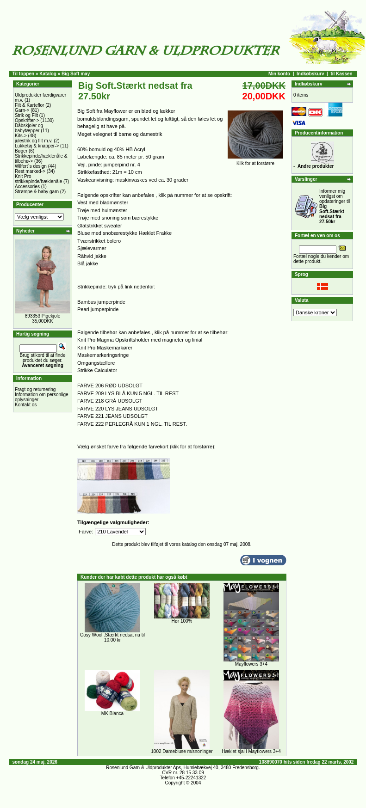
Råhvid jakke (91, 256)
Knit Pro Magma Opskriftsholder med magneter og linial (139, 340)
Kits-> (21, 135)
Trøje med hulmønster (102, 210)
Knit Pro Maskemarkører (104, 347)
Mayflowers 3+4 (251, 664)
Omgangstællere (96, 363)
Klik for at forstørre (255, 161)
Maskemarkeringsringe (103, 355)
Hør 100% (181, 621)
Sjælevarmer (91, 248)
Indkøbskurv (310, 73)
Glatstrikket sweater (99, 225)
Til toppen (23, 73)
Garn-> (22, 110)
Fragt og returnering (35, 389)
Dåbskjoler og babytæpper (29, 128)
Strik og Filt (26, 115)
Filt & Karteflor (29, 105)
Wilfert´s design (31, 166)
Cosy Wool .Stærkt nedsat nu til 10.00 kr (112, 637)
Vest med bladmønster (102, 202)
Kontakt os (26, 404)
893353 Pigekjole (43, 315)
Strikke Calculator (97, 370)
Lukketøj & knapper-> (37, 145)
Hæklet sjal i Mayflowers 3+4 (251, 751)
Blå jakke (87, 263)
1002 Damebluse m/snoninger (181, 751)
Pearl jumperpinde (97, 309)
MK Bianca (112, 713)
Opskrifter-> (27, 120)
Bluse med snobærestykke (107, 233)
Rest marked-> (30, 171)
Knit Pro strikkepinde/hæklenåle (38, 179)
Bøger (21, 150)
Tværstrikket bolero (99, 241)
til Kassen (341, 73)
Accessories (27, 186)
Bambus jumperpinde (101, 302)
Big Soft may (76, 73)
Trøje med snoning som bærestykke (117, 217)
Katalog (47, 73)
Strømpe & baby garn (37, 191)
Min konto (279, 73)
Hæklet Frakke (155, 233)
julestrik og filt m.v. (34, 140)
